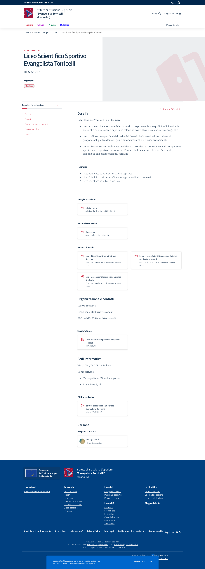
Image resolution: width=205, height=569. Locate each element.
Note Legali (109, 531)
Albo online (109, 523)
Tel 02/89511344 (74, 544)
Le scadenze (109, 520)
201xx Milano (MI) (112, 541)
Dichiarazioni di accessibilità (131, 531)
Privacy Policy (93, 531)
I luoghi (67, 494)
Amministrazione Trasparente (37, 531)
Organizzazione (50, 32)
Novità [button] (52, 25)
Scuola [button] (29, 25)
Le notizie (108, 507)
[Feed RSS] (180, 13)
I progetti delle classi (154, 498)
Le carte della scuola (73, 504)
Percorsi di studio (111, 498)
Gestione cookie (155, 531)
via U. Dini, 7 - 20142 (94, 541)
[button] (42, 105)
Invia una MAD (76, 531)
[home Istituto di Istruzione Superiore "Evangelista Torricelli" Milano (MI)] (48, 13)
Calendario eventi (112, 517)
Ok (151, 561)
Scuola (37, 32)
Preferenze (139, 561)
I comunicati (109, 510)
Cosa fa (28, 114)
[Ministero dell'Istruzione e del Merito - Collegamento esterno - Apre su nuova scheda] (38, 2)
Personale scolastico (113, 494)
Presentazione (70, 491)
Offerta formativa (152, 491)
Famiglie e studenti (112, 491)
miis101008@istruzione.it (99, 311)
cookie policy (90, 563)
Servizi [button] (40, 25)
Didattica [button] (64, 25)
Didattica (29, 86)
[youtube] (177, 13)
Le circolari (109, 513)
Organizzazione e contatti (36, 124)
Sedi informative (32, 129)
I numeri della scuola (73, 501)
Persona (28, 134)
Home (28, 32)
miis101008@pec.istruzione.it (100, 318)
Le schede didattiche (154, 494)
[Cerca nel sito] (156, 13)
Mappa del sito (172, 25)
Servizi (28, 119)
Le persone (69, 498)
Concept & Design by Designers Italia (150, 555)
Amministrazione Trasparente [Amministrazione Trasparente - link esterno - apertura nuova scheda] (37, 491)
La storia (68, 511)
